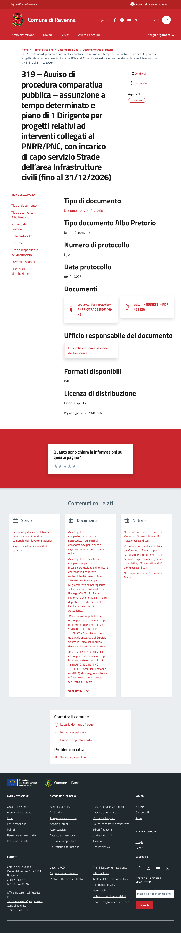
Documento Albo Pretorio (83, 211)
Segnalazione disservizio (64, 873)
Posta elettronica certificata (66, 879)
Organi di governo (17, 806)
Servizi (64, 34)
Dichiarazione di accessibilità (109, 896)
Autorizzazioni (58, 829)
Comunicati (142, 812)
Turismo (97, 841)
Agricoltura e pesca (61, 806)
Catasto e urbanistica (62, 835)
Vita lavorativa (101, 847)
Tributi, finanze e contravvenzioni (102, 832)
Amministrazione (22, 34)
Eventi (139, 848)
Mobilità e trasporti (104, 818)
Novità (47, 34)
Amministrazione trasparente (110, 867)
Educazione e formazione (64, 847)
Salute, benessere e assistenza (111, 824)
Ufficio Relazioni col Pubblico (23, 892)
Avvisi (139, 818)
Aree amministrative (19, 812)
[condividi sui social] (137, 73)
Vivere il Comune (89, 34)
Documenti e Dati (17, 841)
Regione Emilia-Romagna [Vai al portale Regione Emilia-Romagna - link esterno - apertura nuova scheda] (23, 4)
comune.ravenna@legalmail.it (25, 901)
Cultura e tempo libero (63, 841)
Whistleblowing (102, 873)
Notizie (140, 806)
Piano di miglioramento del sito (111, 902)
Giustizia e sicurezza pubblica (109, 806)
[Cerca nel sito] (166, 20)
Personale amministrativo (22, 835)
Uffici (10, 818)
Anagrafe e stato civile (63, 818)
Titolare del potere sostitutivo (110, 879)
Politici (11, 829)
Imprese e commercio (105, 812)
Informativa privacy (104, 885)
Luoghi (139, 842)
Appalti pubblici (59, 824)
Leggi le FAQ (57, 867)
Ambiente (56, 812)
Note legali (99, 890)
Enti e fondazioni (17, 824)
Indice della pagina (27, 195)
